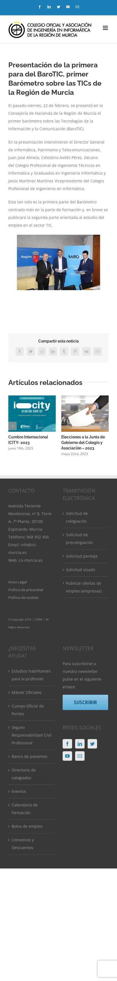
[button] (12, 426)
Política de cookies (23, 597)
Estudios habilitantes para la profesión (31, 674)
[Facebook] (67, 743)
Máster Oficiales (27, 692)
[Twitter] (92, 743)
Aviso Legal (17, 581)
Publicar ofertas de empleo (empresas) (83, 587)
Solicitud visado (80, 569)
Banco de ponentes (29, 756)
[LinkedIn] (80, 743)
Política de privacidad (25, 589)
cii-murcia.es (31, 560)
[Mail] (80, 756)
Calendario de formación (25, 808)
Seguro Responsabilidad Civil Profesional (32, 735)
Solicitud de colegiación (77, 517)
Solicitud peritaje (82, 556)
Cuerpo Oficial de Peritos (28, 709)
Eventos (19, 791)
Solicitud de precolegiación (79, 538)
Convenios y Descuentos (23, 843)
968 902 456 (38, 537)
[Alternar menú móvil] (106, 28)
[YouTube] (67, 756)
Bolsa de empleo (27, 826)
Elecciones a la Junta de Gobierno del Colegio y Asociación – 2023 (83, 443)
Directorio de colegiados (24, 773)
